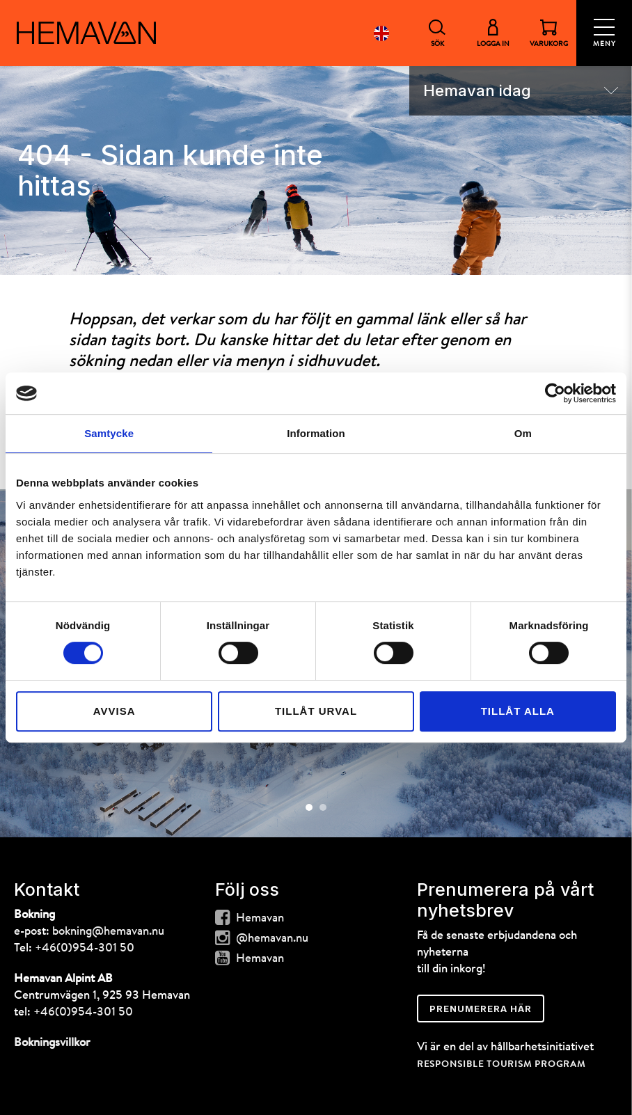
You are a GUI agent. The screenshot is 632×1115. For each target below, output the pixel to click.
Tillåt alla (518, 711)
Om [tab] (523, 433)
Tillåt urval (316, 711)
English (381, 33)
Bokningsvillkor (52, 1043)
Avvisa (114, 711)
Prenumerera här (480, 1008)
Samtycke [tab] (109, 433)
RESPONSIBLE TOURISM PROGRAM (501, 1064)
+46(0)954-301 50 (84, 948)
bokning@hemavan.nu (108, 932)
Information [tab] (316, 433)
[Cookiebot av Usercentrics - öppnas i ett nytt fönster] (555, 393)
